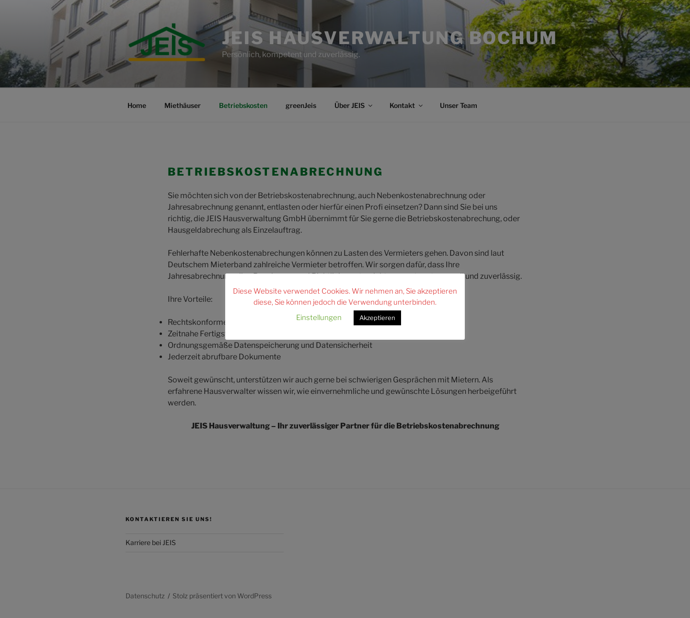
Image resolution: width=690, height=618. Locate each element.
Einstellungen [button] (319, 317)
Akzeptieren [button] (377, 317)
